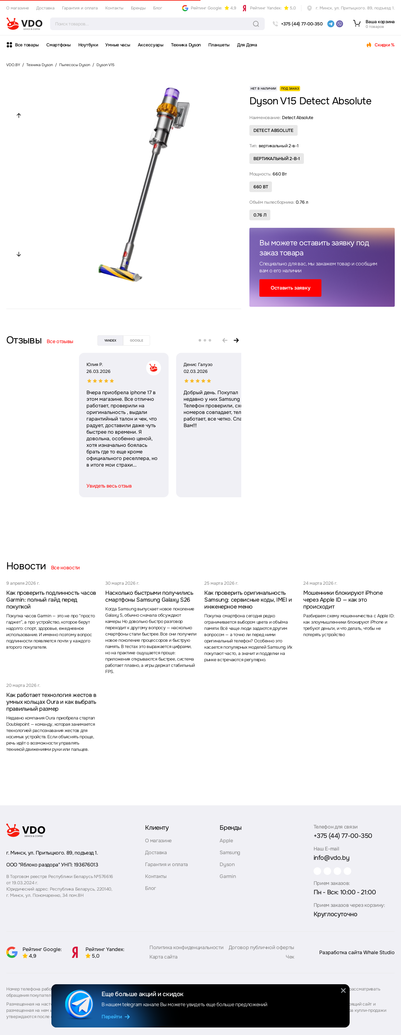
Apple (226, 837)
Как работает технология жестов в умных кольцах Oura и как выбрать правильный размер (51, 702)
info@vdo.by (332, 855)
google (136, 340)
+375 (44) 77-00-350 (343, 833)
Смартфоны (58, 45)
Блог (157, 8)
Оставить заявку (290, 288)
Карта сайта (163, 959)
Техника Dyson (186, 45)
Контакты (114, 8)
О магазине (17, 8)
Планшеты (219, 45)
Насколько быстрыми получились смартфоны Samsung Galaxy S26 (149, 596)
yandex (110, 340)
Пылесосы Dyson (74, 64)
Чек (290, 959)
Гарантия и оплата (80, 8)
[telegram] (330, 23)
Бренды (138, 8)
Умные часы (117, 45)
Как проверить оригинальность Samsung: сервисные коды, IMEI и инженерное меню (248, 599)
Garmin (228, 873)
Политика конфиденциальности (186, 950)
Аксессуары (151, 45)
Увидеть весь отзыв (36, 486)
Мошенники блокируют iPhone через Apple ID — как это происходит (343, 599)
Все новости (65, 567)
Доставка (45, 8)
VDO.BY (13, 64)
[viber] (339, 23)
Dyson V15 (105, 64)
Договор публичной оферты (261, 950)
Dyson (227, 861)
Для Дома (247, 45)
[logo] (24, 24)
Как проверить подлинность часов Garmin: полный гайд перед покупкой (51, 599)
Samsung (230, 849)
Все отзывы (60, 341)
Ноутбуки (88, 45)
